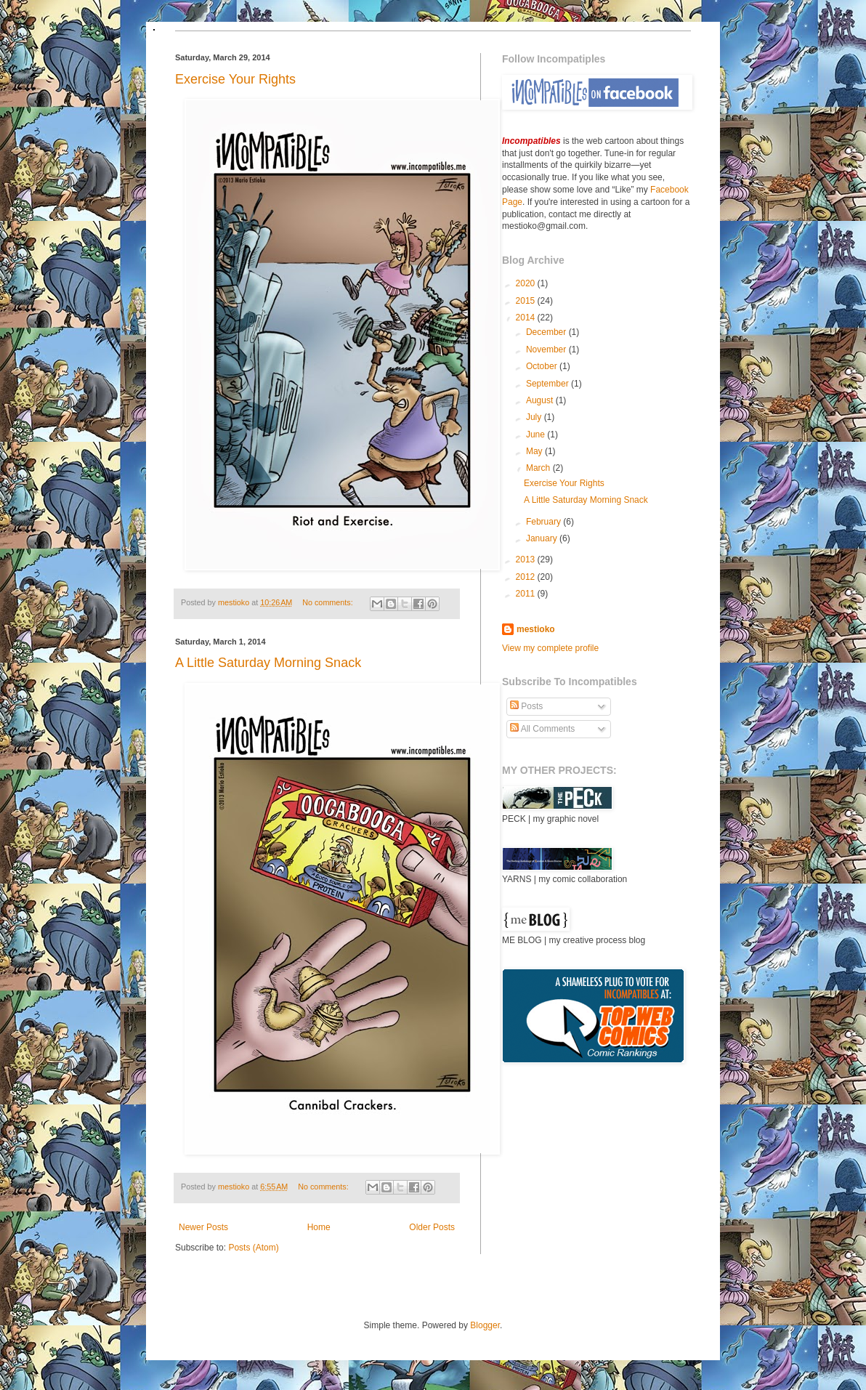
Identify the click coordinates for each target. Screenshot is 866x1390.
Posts (526, 706)
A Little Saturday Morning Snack (268, 662)
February (544, 522)
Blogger (485, 1325)
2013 (527, 559)
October (542, 366)
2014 (527, 317)
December (547, 332)
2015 (527, 301)
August (541, 400)
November (547, 349)
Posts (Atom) (253, 1247)
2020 (527, 283)
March (539, 468)
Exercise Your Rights (235, 79)
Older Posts (432, 1227)
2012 (527, 577)
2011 (527, 594)
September (548, 384)
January (542, 538)
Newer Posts (203, 1227)
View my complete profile (550, 648)
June (536, 434)
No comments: (328, 602)
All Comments (542, 729)
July (535, 417)
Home (319, 1227)
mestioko (234, 602)
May (535, 451)
